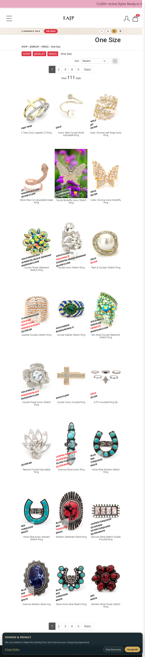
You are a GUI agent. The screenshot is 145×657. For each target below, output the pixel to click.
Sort (77, 61)
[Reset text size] (114, 31)
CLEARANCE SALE (30, 31)
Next (87, 69)
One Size (55, 46)
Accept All (132, 649)
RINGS (45, 46)
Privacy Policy (12, 649)
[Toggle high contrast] (120, 31)
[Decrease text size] (102, 31)
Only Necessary (113, 649)
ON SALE (51, 31)
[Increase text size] (108, 31)
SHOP (24, 46)
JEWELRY (34, 46)
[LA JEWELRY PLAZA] (68, 18)
